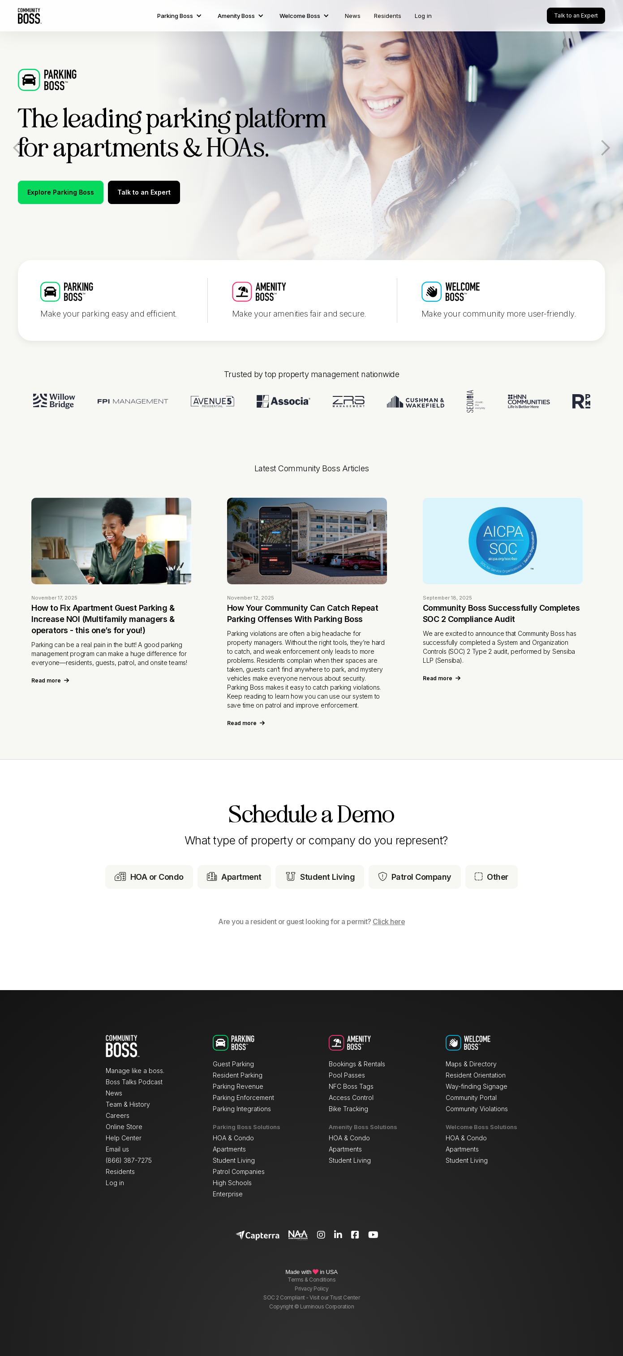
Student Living (234, 1160)
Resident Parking (237, 1075)
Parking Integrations (242, 1109)
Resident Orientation (476, 1075)
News (353, 15)
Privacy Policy (311, 1288)
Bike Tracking (348, 1109)
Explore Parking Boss (60, 192)
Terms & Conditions (311, 1279)
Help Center (124, 1138)
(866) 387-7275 (129, 1160)
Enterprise (228, 1194)
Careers (117, 1115)
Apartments (229, 1149)
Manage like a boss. (135, 1070)
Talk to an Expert (576, 15)
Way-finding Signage (476, 1086)
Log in (423, 15)
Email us (117, 1149)
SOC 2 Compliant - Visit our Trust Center (311, 1297)
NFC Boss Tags (351, 1086)
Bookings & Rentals (357, 1064)
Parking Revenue (238, 1086)
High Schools (232, 1182)
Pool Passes (347, 1075)
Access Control (351, 1097)
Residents (387, 15)
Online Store (124, 1126)
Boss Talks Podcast (134, 1082)
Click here (389, 921)
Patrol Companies (239, 1171)
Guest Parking (233, 1064)
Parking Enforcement (243, 1097)
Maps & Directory (471, 1064)
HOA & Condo (233, 1138)
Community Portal (471, 1097)
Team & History (128, 1104)
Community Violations (477, 1109)
